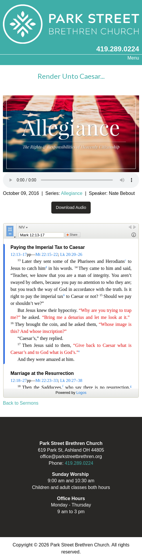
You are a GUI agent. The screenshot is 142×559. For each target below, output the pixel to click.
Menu (130, 58)
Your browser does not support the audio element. (71, 180)
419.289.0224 (117, 49)
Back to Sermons (20, 403)
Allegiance (72, 193)
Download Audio (71, 207)
